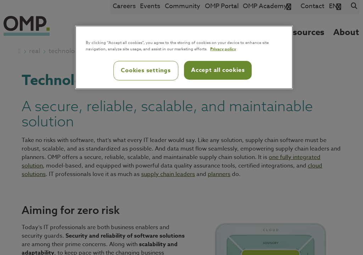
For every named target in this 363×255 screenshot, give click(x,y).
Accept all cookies (218, 70)
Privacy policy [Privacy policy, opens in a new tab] (223, 48)
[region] (184, 57)
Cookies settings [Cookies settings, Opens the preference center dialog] (146, 70)
